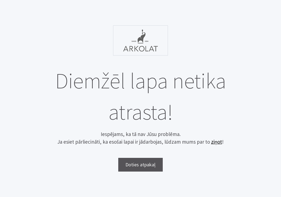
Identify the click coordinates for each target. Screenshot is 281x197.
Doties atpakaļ (140, 164)
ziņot (216, 141)
